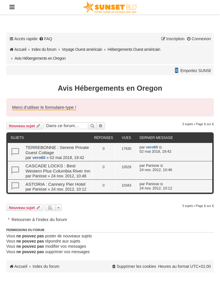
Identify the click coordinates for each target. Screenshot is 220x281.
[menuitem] (45, 38)
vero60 (38, 157)
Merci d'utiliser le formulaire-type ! (44, 107)
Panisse (39, 176)
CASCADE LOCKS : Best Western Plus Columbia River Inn (57, 168)
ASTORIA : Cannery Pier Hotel (55, 184)
